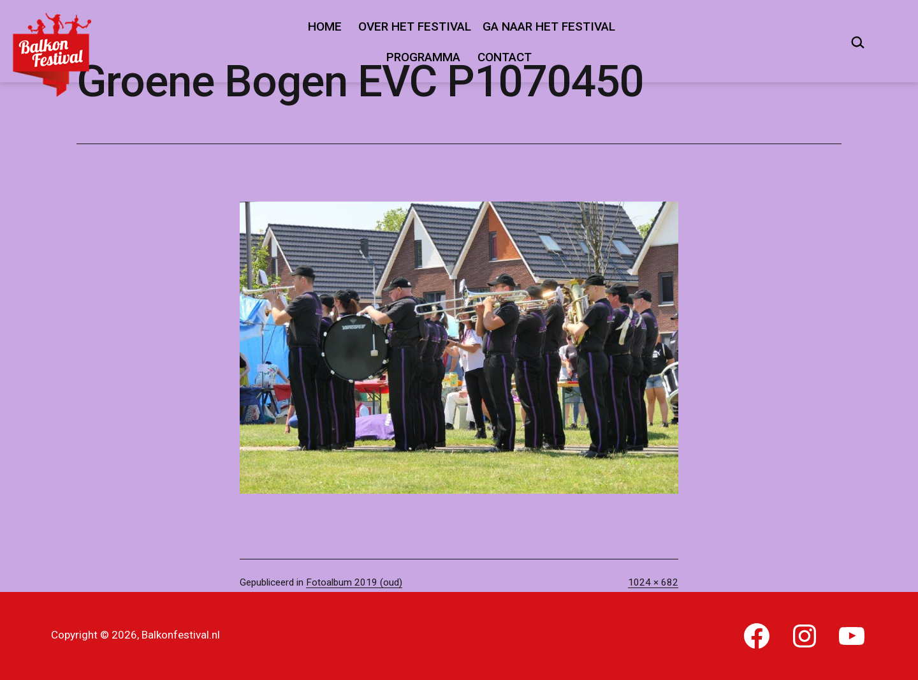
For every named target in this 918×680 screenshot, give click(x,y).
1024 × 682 (653, 582)
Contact (504, 57)
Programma (423, 57)
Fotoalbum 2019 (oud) (354, 582)
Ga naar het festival (549, 26)
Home (325, 26)
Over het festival (414, 26)
